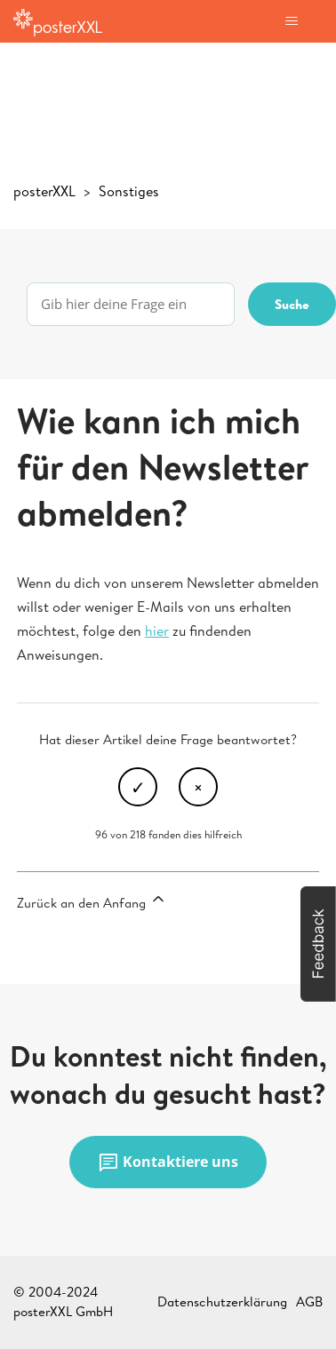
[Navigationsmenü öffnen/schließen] (291, 21)
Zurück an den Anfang (92, 901)
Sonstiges (129, 191)
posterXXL (44, 191)
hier (157, 630)
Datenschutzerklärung (222, 1301)
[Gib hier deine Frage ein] (131, 304)
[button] (318, 944)
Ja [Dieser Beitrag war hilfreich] (137, 786)
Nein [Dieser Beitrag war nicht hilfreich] (198, 786)
